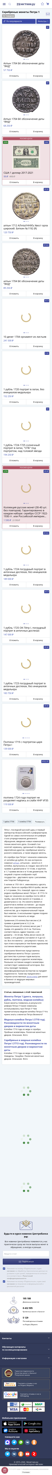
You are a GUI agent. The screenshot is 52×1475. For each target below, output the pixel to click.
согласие (11, 1271)
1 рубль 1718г (8, 821)
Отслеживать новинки (48, 14)
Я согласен (26, 1472)
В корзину (38, 76)
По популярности (12, 21)
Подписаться (26, 1261)
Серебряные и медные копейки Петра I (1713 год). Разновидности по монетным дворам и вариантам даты (25, 1045)
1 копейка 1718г (24, 821)
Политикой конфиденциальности (20, 1277)
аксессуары (32, 976)
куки (19, 1469)
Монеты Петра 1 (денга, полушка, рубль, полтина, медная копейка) (23, 998)
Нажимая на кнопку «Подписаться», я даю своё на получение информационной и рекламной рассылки (26, 1284)
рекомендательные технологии (35, 1469)
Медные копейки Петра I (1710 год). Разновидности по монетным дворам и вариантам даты (24, 1023)
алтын (16, 863)
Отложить (14, 76)
